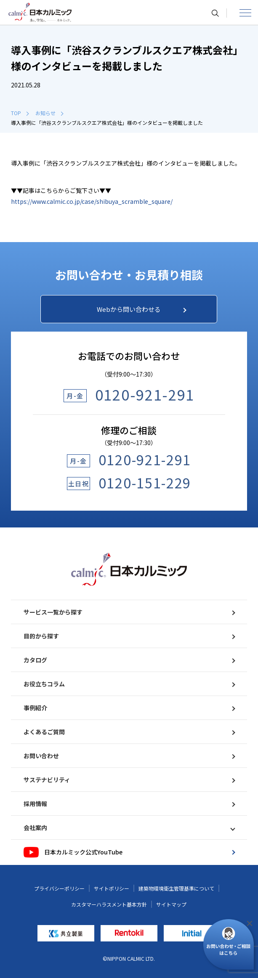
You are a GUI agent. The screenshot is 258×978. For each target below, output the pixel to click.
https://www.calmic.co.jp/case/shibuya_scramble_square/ (92, 201)
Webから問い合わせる (141, 309)
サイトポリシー (111, 888)
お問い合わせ (129, 755)
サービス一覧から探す (129, 612)
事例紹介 (129, 708)
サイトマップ (171, 904)
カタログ (129, 660)
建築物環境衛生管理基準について (176, 888)
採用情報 (129, 803)
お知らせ (49, 112)
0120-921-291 (144, 394)
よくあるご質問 (129, 732)
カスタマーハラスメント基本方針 (109, 904)
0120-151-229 (144, 482)
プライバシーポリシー (59, 888)
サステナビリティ (129, 779)
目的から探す (129, 636)
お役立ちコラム (129, 684)
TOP (20, 112)
